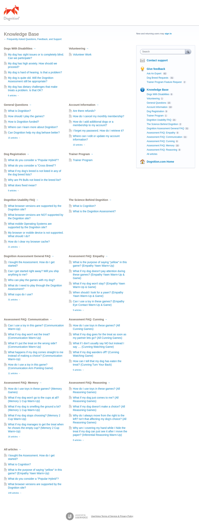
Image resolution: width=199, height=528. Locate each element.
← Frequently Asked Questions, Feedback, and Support (33, 39)
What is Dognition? (19, 110)
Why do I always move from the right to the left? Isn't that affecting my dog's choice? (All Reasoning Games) (99, 419)
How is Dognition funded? (23, 121)
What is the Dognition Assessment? (94, 211)
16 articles (14, 436)
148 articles (15, 493)
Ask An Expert (154, 73)
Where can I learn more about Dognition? (33, 127)
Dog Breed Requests (158, 77)
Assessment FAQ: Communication (28, 319)
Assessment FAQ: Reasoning (89, 382)
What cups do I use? (20, 294)
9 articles (13, 190)
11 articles (14, 373)
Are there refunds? (84, 110)
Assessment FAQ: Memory (23, 382)
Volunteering (79, 48)
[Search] (188, 51)
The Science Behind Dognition (90, 199)
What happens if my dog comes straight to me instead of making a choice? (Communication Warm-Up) (35, 356)
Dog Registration (16, 154)
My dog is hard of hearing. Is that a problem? (35, 72)
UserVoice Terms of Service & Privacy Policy (112, 516)
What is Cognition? (84, 205)
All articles (12, 449)
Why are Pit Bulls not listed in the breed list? (34, 179)
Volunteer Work (82, 54)
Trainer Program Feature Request (164, 82)
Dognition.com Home (160, 161)
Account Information (84, 104)
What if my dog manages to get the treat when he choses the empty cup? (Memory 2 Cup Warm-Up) (36, 428)
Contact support (157, 60)
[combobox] (163, 51)
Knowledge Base (157, 89)
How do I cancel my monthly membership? (98, 116)
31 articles (14, 299)
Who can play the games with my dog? (31, 280)
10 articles (79, 145)
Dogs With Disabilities (20, 48)
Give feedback (156, 68)
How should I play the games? (26, 116)
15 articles (14, 138)
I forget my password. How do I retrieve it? (98, 130)
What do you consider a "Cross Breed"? (32, 165)
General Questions (17, 104)
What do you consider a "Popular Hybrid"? (33, 160)
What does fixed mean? (22, 185)
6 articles (13, 95)
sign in (168, 33)
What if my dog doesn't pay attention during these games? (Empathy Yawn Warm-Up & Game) (99, 275)
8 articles (78, 440)
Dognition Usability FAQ (21, 199)
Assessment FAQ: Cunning (88, 319)
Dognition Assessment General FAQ (29, 256)
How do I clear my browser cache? (29, 241)
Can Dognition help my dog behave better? (34, 132)
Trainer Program (81, 154)
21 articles (14, 247)
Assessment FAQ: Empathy (88, 256)
